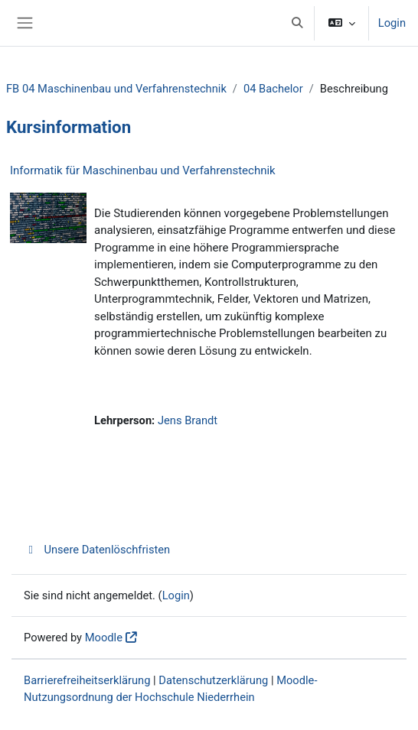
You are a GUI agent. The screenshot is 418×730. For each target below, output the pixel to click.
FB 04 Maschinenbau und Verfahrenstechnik (116, 89)
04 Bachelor (273, 89)
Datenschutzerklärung (213, 680)
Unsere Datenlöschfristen (97, 549)
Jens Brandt (187, 420)
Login (392, 23)
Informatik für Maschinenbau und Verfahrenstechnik (143, 170)
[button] (297, 23)
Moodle (103, 637)
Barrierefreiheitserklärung (87, 680)
